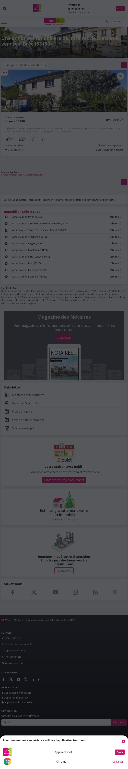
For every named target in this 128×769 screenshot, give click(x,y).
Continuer (117, 761)
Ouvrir (120, 752)
